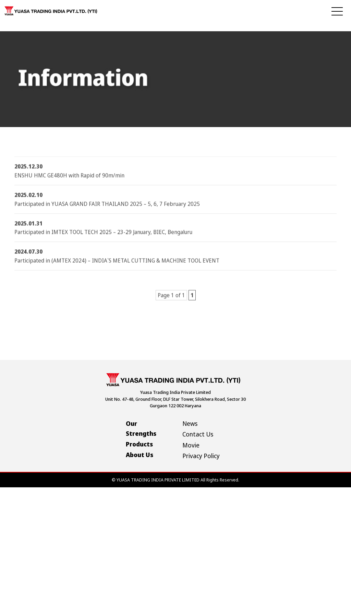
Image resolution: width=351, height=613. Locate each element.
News (189, 423)
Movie (190, 445)
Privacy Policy (201, 456)
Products (139, 444)
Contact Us (197, 434)
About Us (139, 455)
